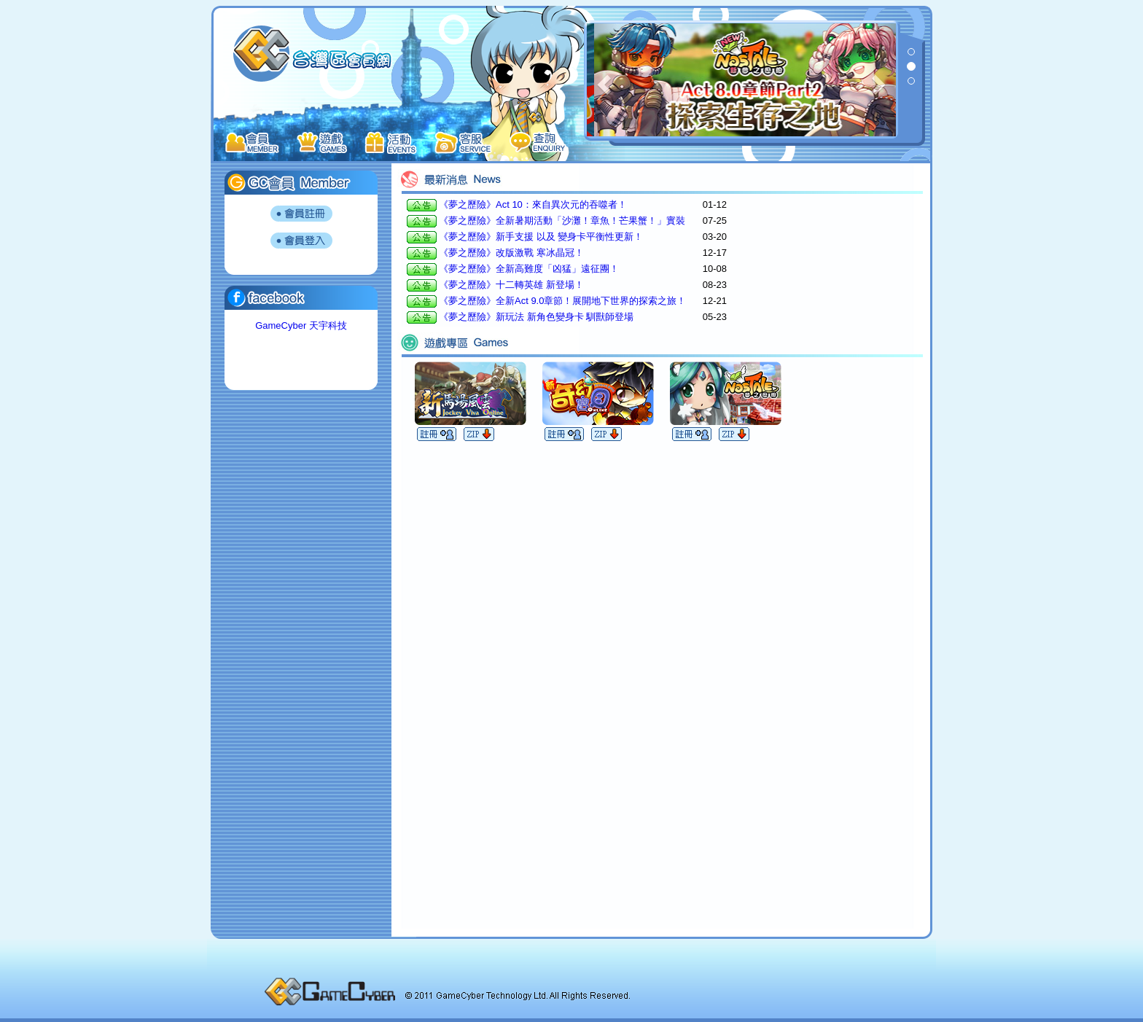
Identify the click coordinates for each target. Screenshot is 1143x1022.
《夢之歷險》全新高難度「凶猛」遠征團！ (529, 268)
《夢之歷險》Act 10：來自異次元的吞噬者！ (533, 204)
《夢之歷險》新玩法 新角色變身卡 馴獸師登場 (536, 316)
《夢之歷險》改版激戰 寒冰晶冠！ (511, 252)
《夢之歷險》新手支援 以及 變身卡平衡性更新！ (541, 236)
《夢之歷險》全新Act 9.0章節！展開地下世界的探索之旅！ (562, 300)
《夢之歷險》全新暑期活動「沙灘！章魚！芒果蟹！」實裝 (562, 220)
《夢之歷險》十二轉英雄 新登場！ (511, 284)
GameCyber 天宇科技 (301, 325)
